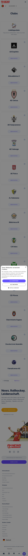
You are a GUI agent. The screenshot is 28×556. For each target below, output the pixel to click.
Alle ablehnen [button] (14, 284)
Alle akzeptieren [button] (14, 280)
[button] (14, 288)
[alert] (14, 278)
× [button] (25, 267)
